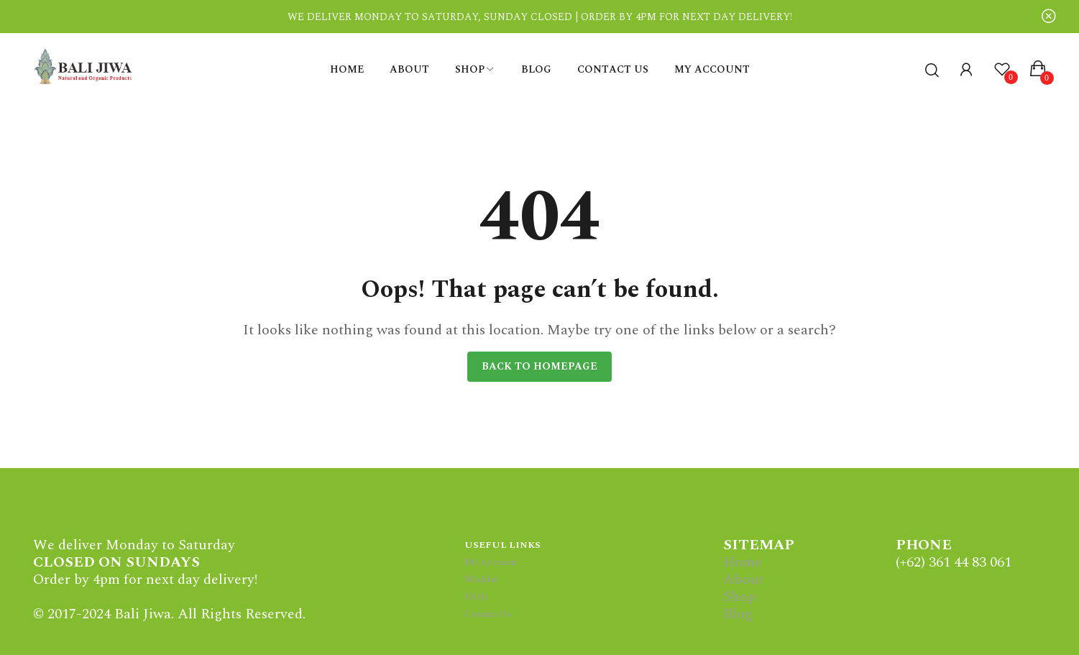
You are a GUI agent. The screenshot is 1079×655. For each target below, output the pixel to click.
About (743, 579)
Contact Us (488, 614)
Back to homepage (539, 366)
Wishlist (481, 579)
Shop (739, 597)
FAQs (476, 597)
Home (742, 562)
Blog (738, 614)
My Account (490, 562)
